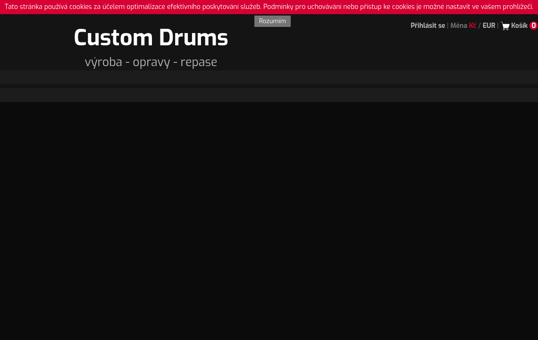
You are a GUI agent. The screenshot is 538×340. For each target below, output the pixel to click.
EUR (489, 25)
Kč (473, 25)
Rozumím (272, 21)
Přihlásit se (428, 25)
